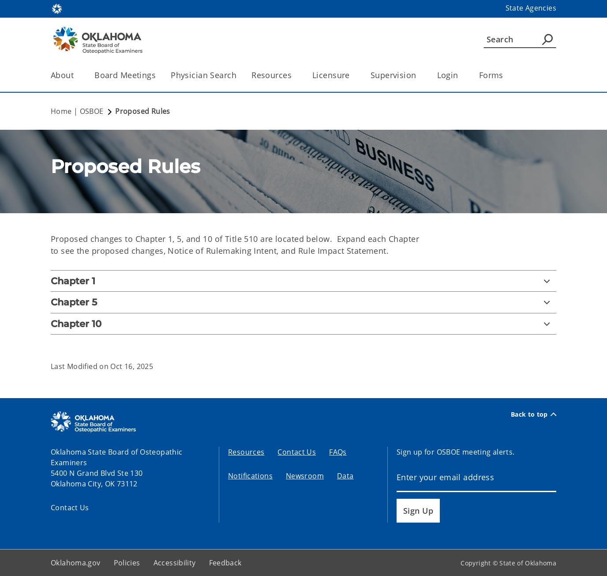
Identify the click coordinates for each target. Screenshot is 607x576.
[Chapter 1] (303, 281)
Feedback (225, 563)
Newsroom (305, 476)
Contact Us (70, 507)
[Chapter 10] (303, 323)
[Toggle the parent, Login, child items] (461, 75)
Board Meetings (125, 75)
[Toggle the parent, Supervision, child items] (419, 75)
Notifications (250, 476)
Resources (246, 452)
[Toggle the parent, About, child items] (76, 75)
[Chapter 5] (303, 302)
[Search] (519, 39)
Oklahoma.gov (76, 563)
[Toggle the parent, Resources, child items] (294, 75)
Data (345, 476)
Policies (127, 563)
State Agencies (531, 8)
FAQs (338, 452)
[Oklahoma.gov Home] (57, 8)
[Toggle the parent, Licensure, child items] (353, 75)
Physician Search (203, 75)
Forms (491, 75)
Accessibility (175, 563)
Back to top (533, 414)
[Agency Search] (547, 39)
